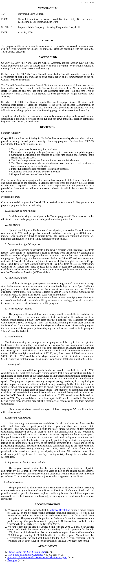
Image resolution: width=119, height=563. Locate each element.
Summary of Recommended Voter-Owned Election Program (37, 557)
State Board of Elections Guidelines (25, 554)
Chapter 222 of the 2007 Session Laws (26, 552)
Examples (12, 560)
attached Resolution (60, 510)
